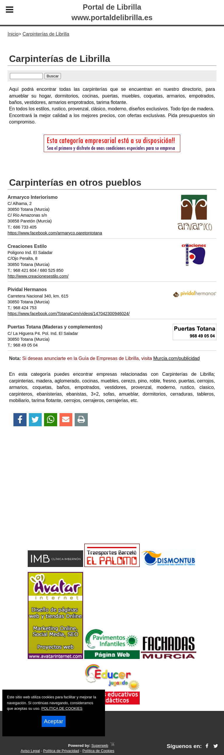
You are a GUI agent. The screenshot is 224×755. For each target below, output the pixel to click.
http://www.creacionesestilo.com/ (38, 276)
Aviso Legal (30, 751)
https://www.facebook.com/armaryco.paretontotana (55, 233)
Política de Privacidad (61, 751)
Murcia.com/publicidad (176, 358)
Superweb (99, 745)
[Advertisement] (112, 495)
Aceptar (53, 721)
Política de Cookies (98, 751)
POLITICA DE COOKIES (62, 708)
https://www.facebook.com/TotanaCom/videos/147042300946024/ (69, 313)
